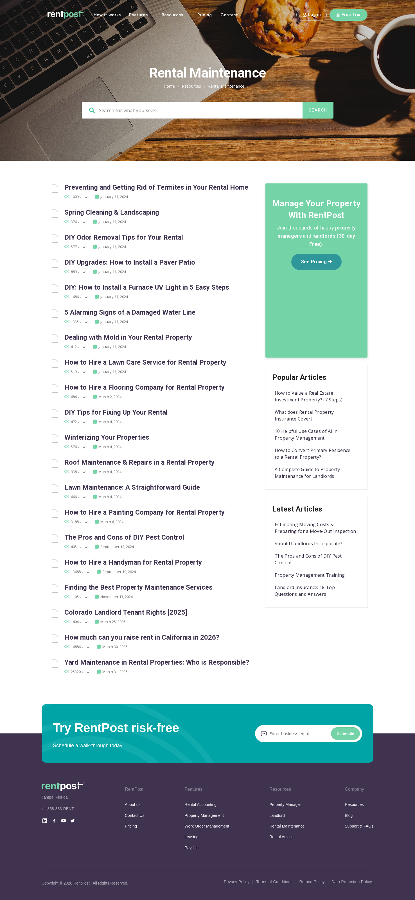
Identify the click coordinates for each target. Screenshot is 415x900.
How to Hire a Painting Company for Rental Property (144, 512)
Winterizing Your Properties (106, 437)
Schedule (345, 733)
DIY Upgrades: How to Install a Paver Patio (129, 262)
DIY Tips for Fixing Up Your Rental (116, 412)
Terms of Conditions (274, 881)
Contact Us (135, 815)
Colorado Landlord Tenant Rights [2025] (125, 612)
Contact (229, 15)
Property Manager (285, 804)
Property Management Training (310, 575)
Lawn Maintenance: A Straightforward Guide (132, 487)
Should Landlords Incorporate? (308, 543)
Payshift (192, 848)
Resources (172, 15)
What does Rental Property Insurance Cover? (304, 415)
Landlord (277, 815)
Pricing (204, 15)
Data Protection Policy (351, 881)
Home (169, 86)
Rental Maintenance (287, 826)
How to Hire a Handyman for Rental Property (133, 562)
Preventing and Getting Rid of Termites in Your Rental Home (156, 187)
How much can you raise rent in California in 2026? (141, 637)
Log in (311, 14)
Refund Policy (311, 881)
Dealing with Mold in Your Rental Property (128, 337)
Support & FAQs (359, 826)
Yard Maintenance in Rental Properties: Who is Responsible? (156, 662)
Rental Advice (281, 837)
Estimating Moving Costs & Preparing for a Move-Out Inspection (315, 527)
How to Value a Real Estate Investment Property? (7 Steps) (308, 396)
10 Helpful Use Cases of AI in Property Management (306, 434)
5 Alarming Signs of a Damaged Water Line (129, 312)
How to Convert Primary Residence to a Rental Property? (313, 453)
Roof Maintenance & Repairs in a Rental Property (139, 462)
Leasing (192, 837)
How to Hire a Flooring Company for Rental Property (144, 387)
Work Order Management (207, 826)
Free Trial (348, 14)
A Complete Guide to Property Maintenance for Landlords (307, 472)
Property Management (204, 815)
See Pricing (316, 261)
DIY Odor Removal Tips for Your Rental (123, 237)
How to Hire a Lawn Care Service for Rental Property (145, 362)
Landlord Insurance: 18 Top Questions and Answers (305, 590)
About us (133, 804)
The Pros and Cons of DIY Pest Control (124, 537)
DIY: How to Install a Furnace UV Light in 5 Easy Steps (146, 287)
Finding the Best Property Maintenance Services (138, 587)
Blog (349, 815)
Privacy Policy (236, 881)
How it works (107, 15)
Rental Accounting (201, 804)
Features (138, 15)
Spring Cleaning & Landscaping (111, 212)
